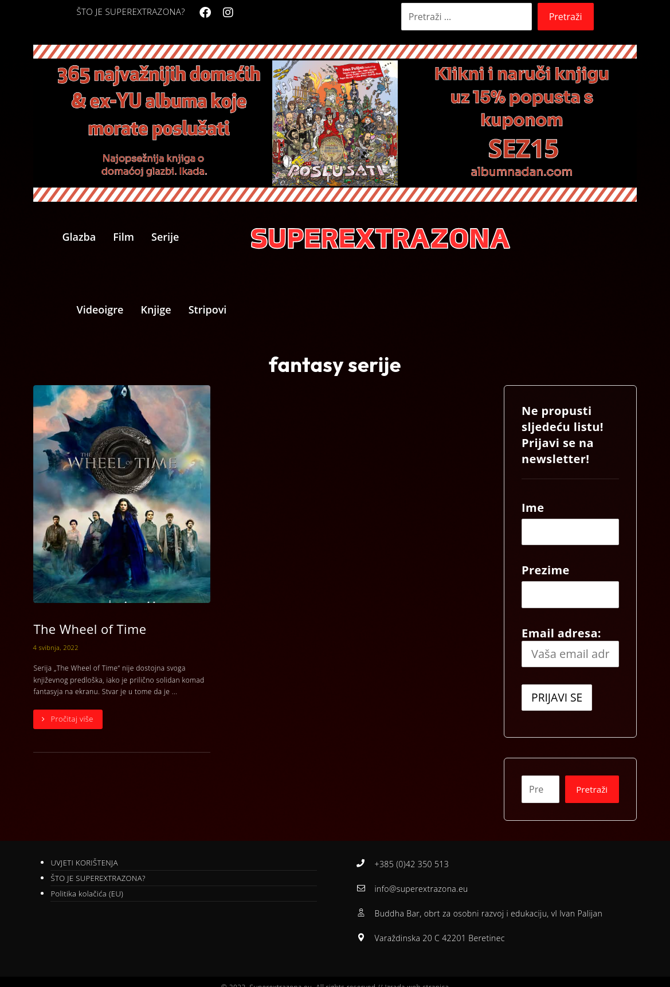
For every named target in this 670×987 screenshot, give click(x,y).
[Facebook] (205, 12)
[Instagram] (228, 12)
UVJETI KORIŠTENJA (83, 863)
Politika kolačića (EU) (86, 894)
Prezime (546, 570)
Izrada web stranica (417, 977)
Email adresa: (570, 646)
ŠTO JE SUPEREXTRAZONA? (97, 879)
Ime (533, 507)
